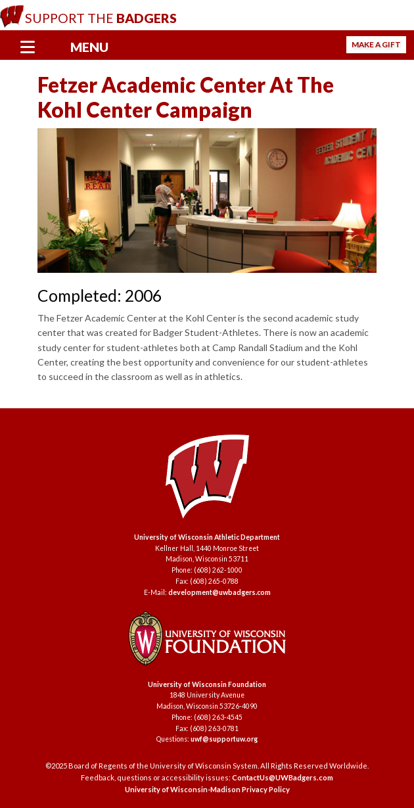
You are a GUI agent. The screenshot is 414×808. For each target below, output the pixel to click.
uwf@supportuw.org (224, 739)
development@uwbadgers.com (219, 592)
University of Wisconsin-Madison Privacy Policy (207, 789)
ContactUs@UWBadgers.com (282, 777)
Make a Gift (376, 44)
